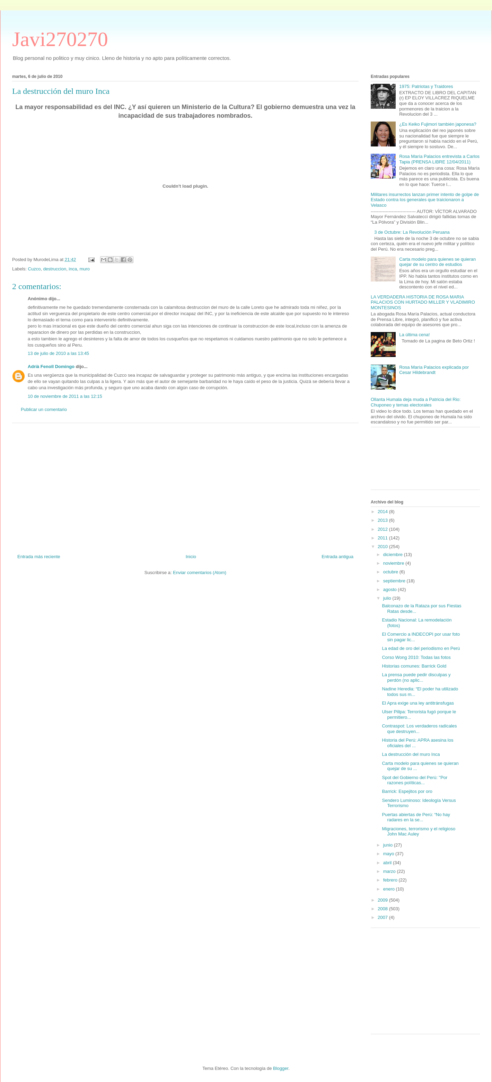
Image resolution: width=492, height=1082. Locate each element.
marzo (390, 871)
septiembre (395, 580)
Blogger (280, 1068)
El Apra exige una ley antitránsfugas (418, 703)
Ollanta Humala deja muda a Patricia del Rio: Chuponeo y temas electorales (415, 402)
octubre (391, 571)
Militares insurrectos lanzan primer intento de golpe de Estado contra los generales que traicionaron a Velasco (425, 200)
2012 (383, 529)
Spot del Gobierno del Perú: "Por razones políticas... (414, 780)
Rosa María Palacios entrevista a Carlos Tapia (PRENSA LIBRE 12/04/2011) (439, 159)
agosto (390, 589)
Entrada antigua (337, 556)
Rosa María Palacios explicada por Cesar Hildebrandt (434, 370)
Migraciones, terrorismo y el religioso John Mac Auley (418, 831)
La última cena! (414, 334)
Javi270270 (60, 39)
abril (388, 862)
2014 (383, 511)
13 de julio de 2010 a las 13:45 (58, 353)
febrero (391, 880)
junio (388, 845)
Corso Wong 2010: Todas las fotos (416, 657)
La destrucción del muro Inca (411, 754)
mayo (389, 853)
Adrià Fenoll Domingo (51, 366)
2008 (383, 908)
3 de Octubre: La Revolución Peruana (412, 232)
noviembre (394, 563)
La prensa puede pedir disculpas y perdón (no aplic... (416, 677)
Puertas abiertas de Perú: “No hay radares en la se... (416, 817)
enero (389, 889)
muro (84, 268)
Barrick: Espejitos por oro (407, 791)
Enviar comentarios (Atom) (199, 572)
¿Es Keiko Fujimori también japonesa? (437, 124)
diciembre (393, 554)
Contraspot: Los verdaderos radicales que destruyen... (419, 728)
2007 (383, 917)
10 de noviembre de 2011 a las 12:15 (65, 396)
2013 (383, 520)
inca (73, 268)
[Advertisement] (185, 485)
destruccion (54, 268)
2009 (383, 900)
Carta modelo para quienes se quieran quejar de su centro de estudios (437, 262)
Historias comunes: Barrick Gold (414, 666)
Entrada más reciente (38, 556)
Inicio (191, 556)
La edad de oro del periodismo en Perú (421, 648)
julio (388, 598)
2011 (383, 537)
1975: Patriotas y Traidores (426, 86)
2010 (383, 546)
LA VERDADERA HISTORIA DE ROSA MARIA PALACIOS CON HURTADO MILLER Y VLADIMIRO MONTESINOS (423, 302)
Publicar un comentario (44, 409)
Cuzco (34, 268)
